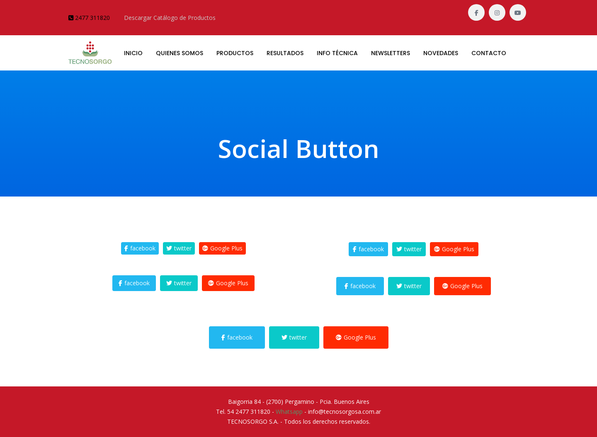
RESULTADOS (285, 53)
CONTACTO (488, 53)
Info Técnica (337, 53)
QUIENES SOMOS (179, 53)
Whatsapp (289, 411)
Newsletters (390, 53)
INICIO (133, 53)
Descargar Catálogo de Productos (170, 18)
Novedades (440, 53)
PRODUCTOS (234, 53)
